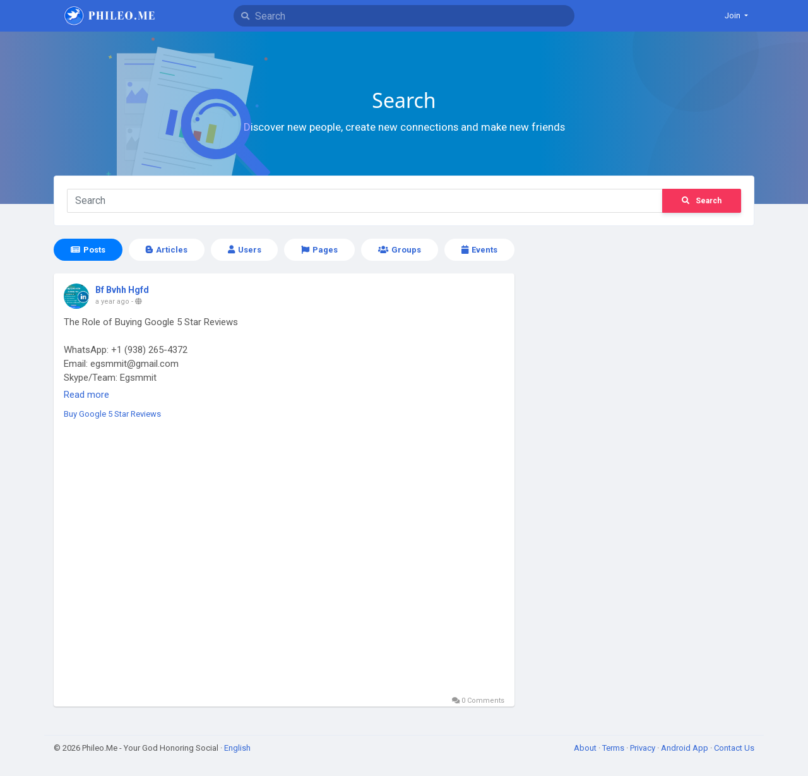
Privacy (643, 748)
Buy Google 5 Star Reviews (112, 414)
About (586, 748)
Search (702, 200)
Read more (86, 394)
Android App (685, 748)
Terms (614, 748)
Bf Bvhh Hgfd (122, 290)
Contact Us (734, 748)
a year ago (112, 301)
